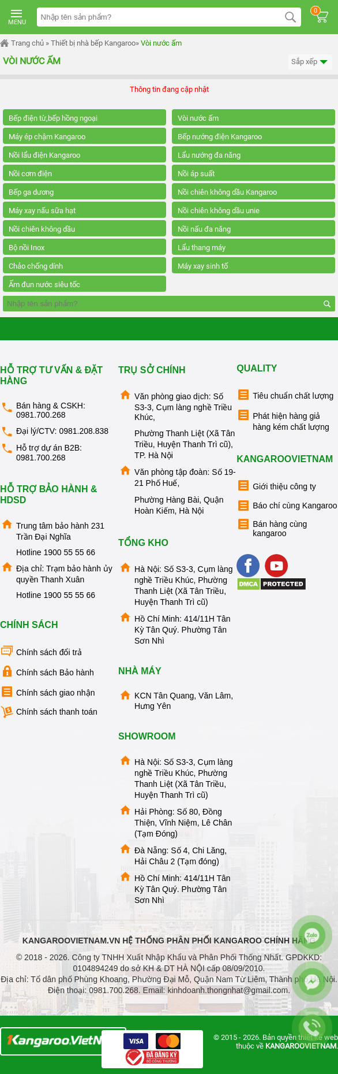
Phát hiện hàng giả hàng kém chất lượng (282, 420)
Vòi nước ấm (161, 43)
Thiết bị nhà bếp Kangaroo (93, 43)
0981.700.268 (41, 414)
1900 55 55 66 (69, 552)
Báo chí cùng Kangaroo (286, 506)
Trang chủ (22, 43)
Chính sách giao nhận (47, 692)
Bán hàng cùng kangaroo (271, 527)
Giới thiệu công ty (276, 485)
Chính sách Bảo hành (47, 671)
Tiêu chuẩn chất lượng (284, 395)
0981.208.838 (83, 431)
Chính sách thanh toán (48, 712)
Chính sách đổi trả (41, 651)
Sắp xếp (310, 62)
